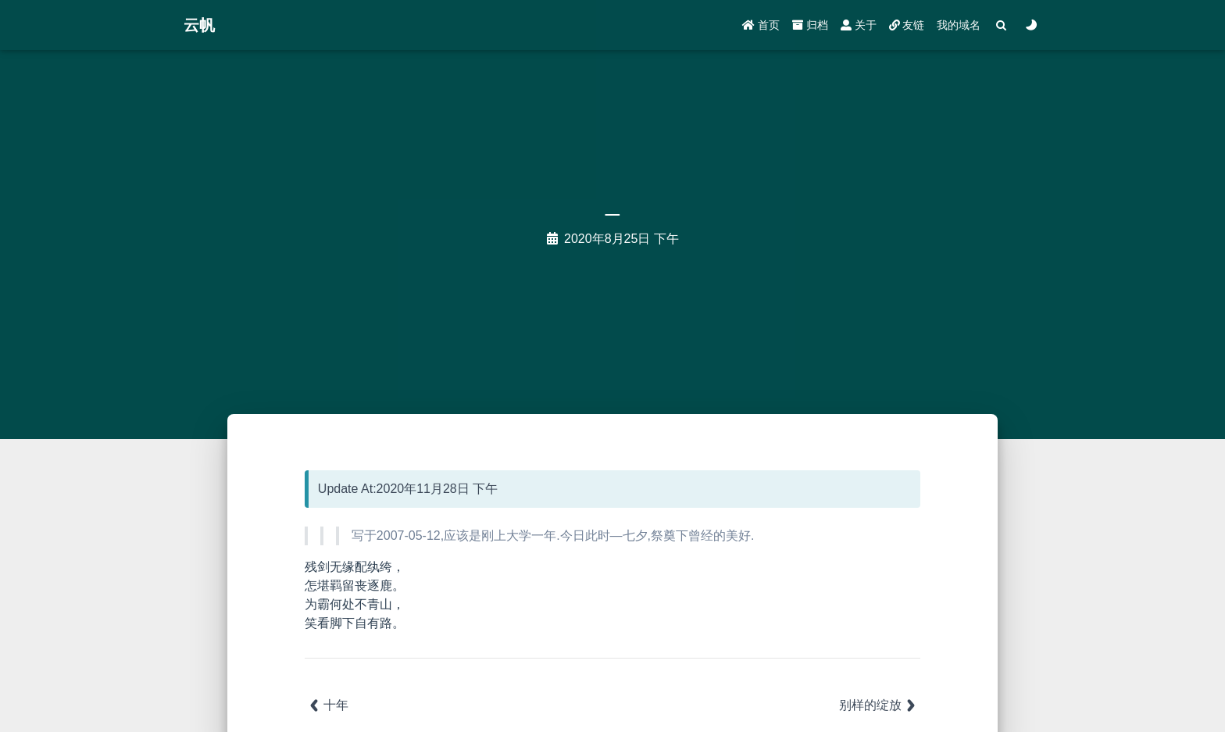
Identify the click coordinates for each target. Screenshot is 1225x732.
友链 (907, 25)
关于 (859, 25)
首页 (761, 25)
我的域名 (958, 25)
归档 (810, 25)
